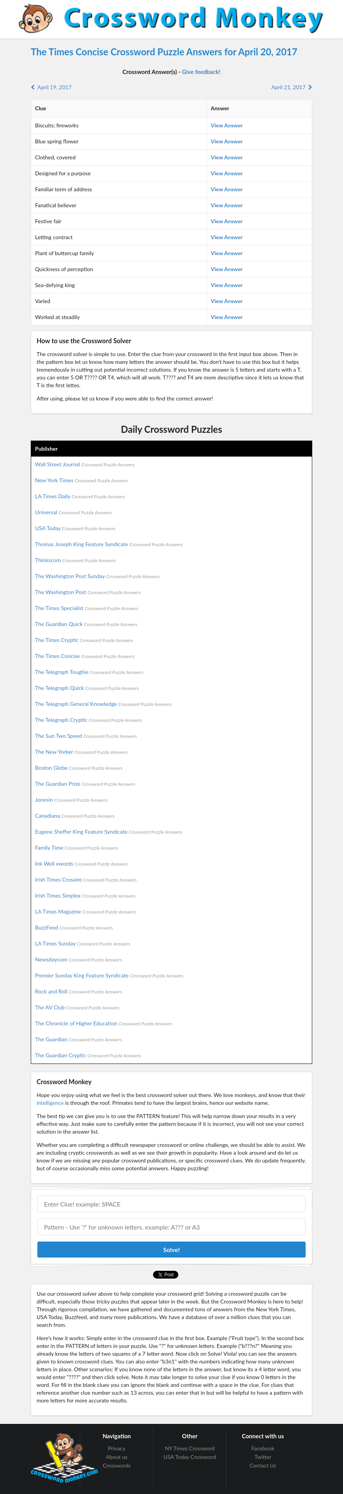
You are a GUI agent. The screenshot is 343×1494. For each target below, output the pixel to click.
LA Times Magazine (85, 911)
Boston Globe (79, 767)
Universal (73, 512)
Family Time (76, 847)
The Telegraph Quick (87, 687)
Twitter (262, 1456)
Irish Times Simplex (85, 895)
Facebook (263, 1448)
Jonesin (71, 799)
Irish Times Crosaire (86, 879)
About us (117, 1456)
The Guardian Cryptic (88, 1055)
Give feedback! (201, 71)
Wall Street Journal (85, 464)
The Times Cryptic (84, 640)
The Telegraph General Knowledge (103, 703)
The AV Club (77, 1007)
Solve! (171, 1249)
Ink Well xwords (81, 863)
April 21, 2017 (291, 87)
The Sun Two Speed (86, 735)
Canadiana (75, 815)
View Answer (227, 125)
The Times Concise (85, 656)
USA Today (75, 528)
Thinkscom (75, 560)
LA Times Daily (80, 496)
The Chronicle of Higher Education (103, 1023)
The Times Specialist (86, 608)
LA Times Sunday (82, 943)
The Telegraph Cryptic (88, 719)
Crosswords (117, 1465)
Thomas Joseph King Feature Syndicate (109, 544)
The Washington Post (88, 592)
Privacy (116, 1448)
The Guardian (78, 1039)
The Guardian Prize (85, 783)
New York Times (81, 480)
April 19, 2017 (51, 87)
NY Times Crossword (190, 1448)
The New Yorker (81, 751)
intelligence (50, 1102)
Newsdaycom (78, 959)
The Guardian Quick (86, 624)
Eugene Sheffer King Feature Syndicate (108, 831)
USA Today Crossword (190, 1456)
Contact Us (263, 1465)
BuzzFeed (74, 927)
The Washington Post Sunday (97, 576)
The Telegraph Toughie (89, 672)
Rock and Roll (78, 991)
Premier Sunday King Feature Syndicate (109, 975)
